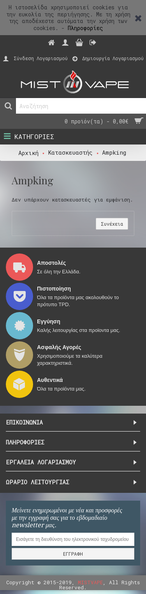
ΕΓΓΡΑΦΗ (73, 554)
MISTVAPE (90, 582)
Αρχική (28, 153)
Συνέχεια (112, 224)
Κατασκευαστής (70, 152)
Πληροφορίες (85, 28)
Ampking (114, 152)
